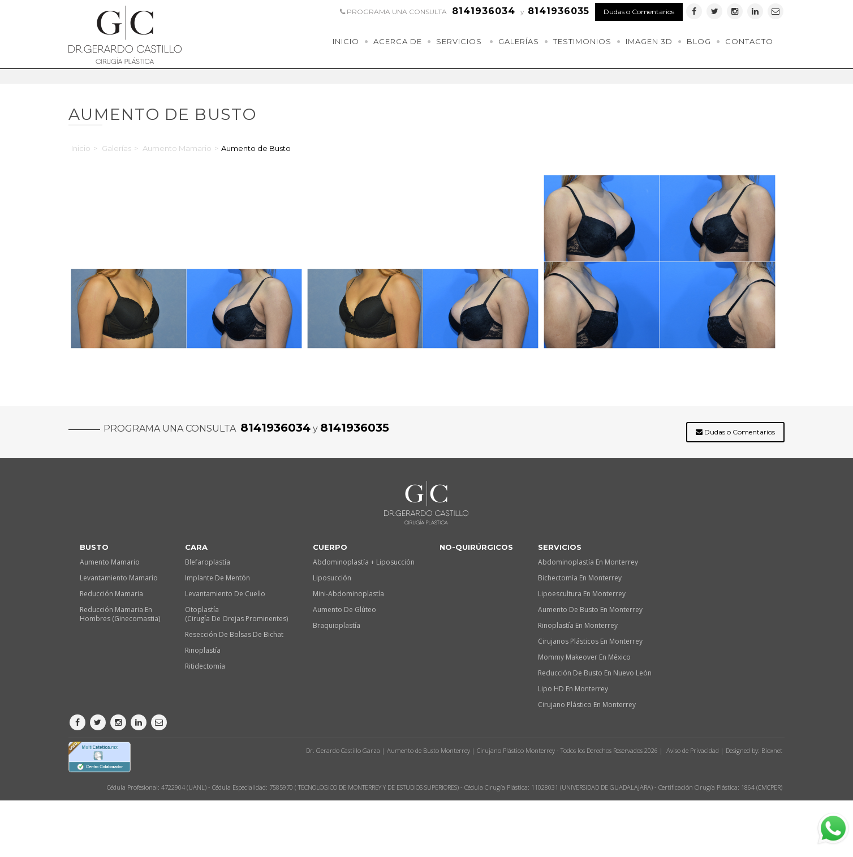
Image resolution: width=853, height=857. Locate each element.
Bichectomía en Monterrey (580, 578)
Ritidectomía (205, 666)
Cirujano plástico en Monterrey (587, 704)
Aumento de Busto (256, 148)
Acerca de (397, 41)
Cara (196, 547)
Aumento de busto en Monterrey (590, 609)
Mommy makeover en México (584, 657)
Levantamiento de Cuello (225, 593)
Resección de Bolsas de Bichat (234, 634)
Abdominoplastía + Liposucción (364, 562)
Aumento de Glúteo (344, 609)
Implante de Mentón (217, 578)
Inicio (346, 41)
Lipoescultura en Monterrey (582, 593)
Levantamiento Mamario (119, 578)
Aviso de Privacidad (692, 750)
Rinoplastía (203, 650)
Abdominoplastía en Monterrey (588, 562)
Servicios (459, 41)
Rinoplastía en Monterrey (578, 625)
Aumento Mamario (177, 148)
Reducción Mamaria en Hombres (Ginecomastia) (120, 614)
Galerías (518, 41)
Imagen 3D (649, 41)
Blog (699, 41)
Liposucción (332, 578)
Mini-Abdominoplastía (348, 593)
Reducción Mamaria (111, 593)
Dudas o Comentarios (639, 11)
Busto (94, 547)
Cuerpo (330, 547)
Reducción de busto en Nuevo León (595, 673)
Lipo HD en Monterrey (573, 689)
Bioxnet (771, 750)
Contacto (749, 41)
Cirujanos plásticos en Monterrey (590, 641)
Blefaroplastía (207, 562)
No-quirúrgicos (476, 547)
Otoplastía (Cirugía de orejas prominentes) (236, 614)
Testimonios (582, 41)
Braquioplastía (336, 625)
